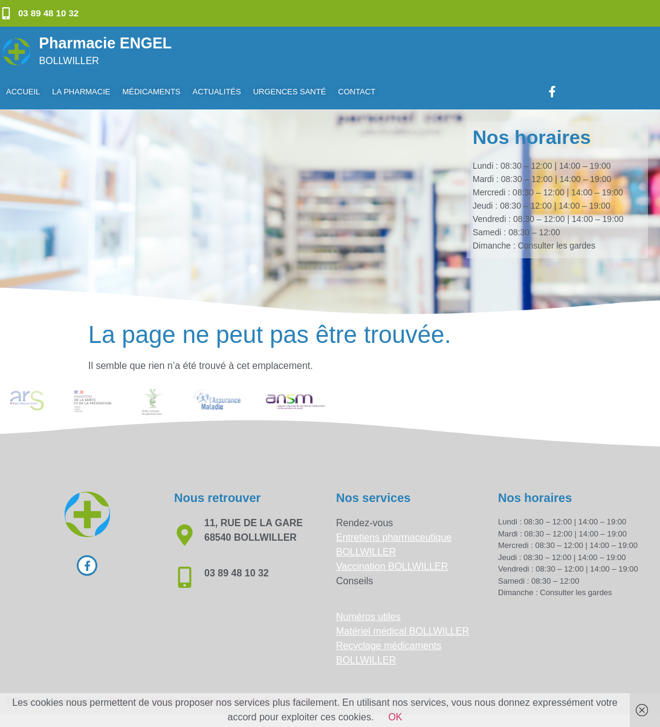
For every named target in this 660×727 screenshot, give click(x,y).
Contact (356, 91)
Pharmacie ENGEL (105, 42)
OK (395, 717)
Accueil (23, 91)
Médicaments (151, 91)
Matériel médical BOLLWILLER (402, 631)
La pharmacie (81, 91)
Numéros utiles (368, 616)
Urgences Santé (289, 91)
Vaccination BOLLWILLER (392, 566)
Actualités (217, 91)
